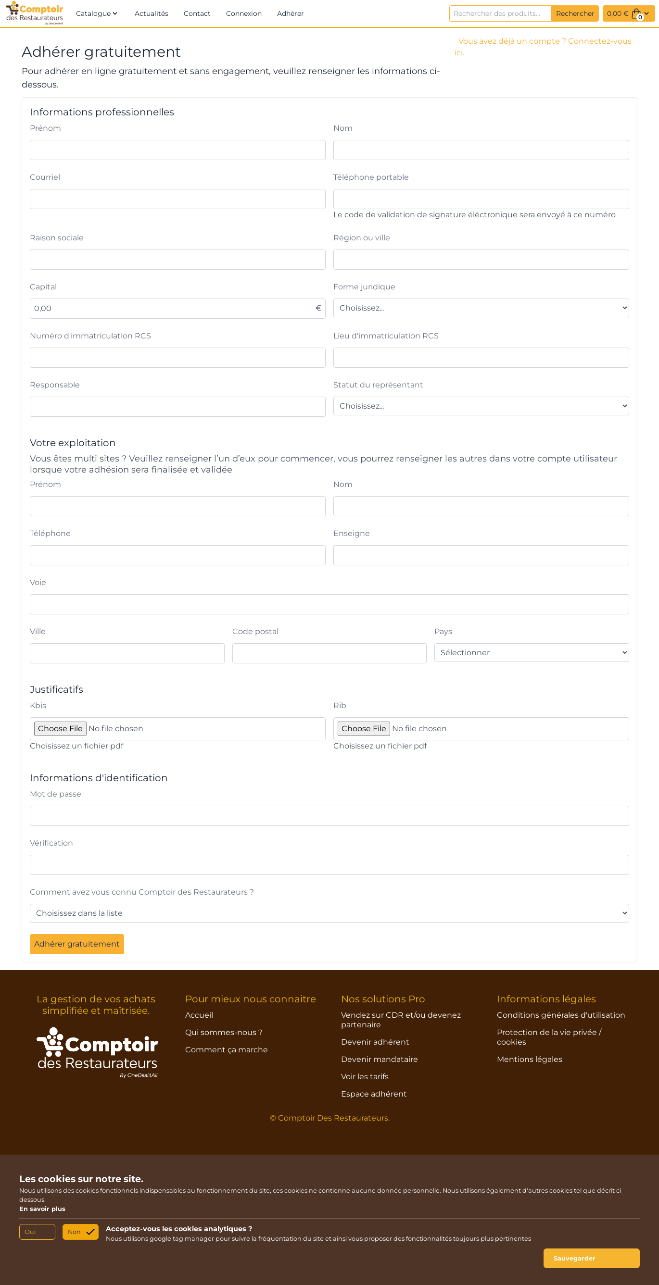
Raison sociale (57, 237)
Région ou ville (361, 237)
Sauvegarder (575, 1258)
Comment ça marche (226, 1049)
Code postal (255, 631)
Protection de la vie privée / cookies (549, 1037)
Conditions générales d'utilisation (561, 1015)
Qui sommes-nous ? (224, 1032)
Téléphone (50, 533)
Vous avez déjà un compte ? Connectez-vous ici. (543, 47)
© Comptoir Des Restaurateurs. (330, 1118)
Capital (43, 286)
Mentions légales (529, 1059)
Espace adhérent (374, 1093)
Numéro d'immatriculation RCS (90, 335)
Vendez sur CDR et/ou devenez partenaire (401, 1020)
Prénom (45, 128)
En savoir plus (42, 1208)
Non (74, 1231)
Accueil (199, 1015)
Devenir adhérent (375, 1042)
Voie (38, 582)
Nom (343, 128)
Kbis (38, 705)
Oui (30, 1231)
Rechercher (575, 13)
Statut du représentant (378, 384)
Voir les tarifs (365, 1076)
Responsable (55, 384)
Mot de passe (55, 793)
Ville (38, 631)
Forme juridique (364, 286)
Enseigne (351, 533)
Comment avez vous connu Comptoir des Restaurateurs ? (142, 892)
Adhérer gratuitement (77, 943)
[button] (97, 13)
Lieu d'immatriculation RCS (386, 335)
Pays (443, 631)
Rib (339, 705)
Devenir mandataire (379, 1059)
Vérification (51, 843)
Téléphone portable (371, 177)
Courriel (45, 177)
